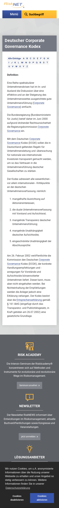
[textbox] (39, 14)
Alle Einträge (14, 50)
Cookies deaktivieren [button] (17, 498)
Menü (14, 14)
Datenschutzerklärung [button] (18, 488)
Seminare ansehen (28, 377)
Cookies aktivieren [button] (42, 498)
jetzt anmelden (28, 428)
